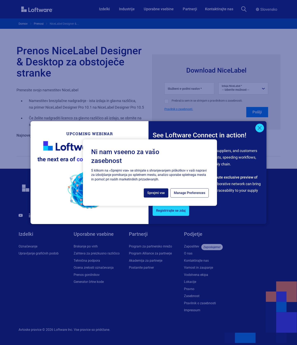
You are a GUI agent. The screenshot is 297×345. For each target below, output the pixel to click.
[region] (150, 172)
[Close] (259, 128)
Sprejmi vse (156, 193)
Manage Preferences (189, 193)
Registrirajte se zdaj (171, 211)
